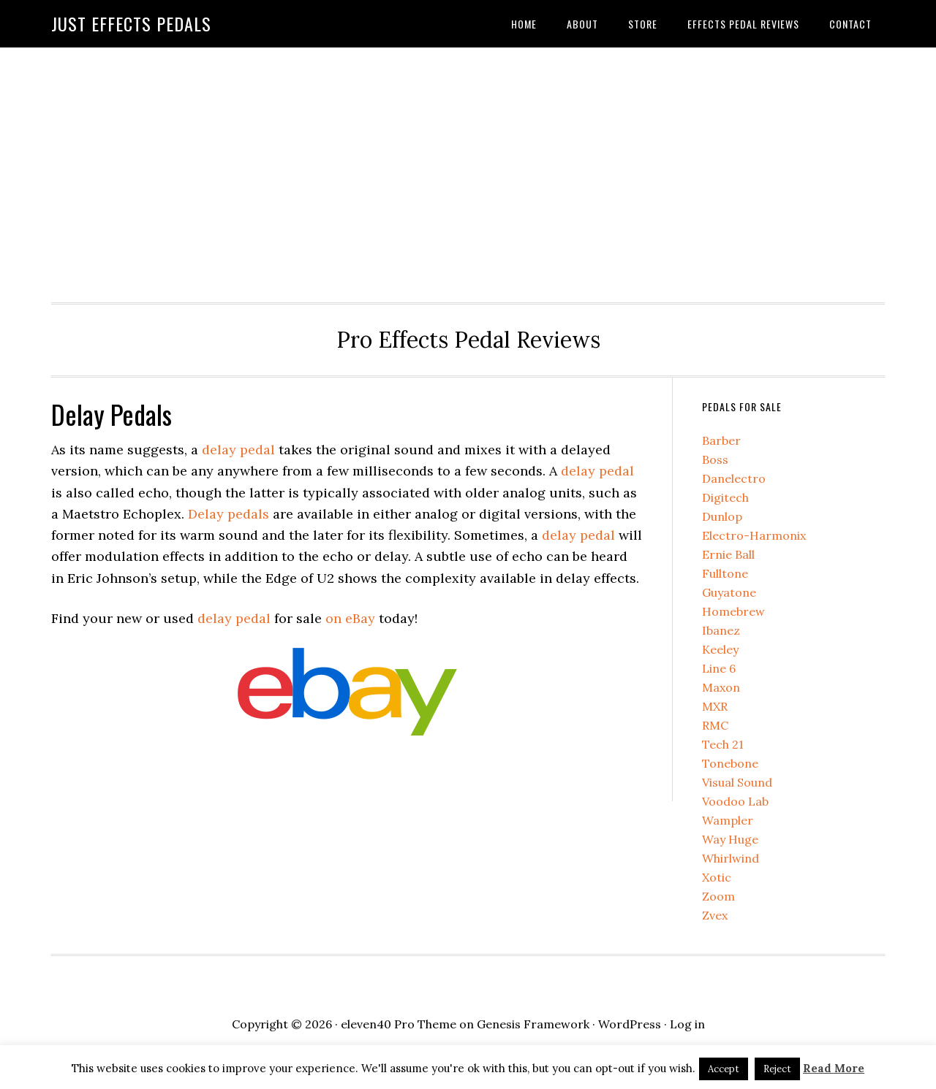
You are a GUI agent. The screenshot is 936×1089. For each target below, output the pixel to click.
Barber (721, 440)
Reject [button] (777, 1069)
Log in (687, 1024)
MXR (715, 706)
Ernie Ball (728, 554)
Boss (715, 459)
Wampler (727, 820)
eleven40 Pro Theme (398, 1024)
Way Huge (730, 839)
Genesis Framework (533, 1024)
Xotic (716, 877)
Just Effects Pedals (131, 23)
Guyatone (729, 592)
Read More (833, 1068)
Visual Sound (737, 782)
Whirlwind (730, 858)
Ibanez (721, 630)
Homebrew (733, 611)
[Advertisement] (468, 171)
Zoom (718, 896)
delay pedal (238, 449)
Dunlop (722, 516)
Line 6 (719, 668)
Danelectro (734, 478)
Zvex (715, 915)
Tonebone (730, 763)
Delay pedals (228, 513)
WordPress (629, 1024)
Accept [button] (723, 1069)
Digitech (725, 497)
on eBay (350, 618)
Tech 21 (723, 744)
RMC (715, 725)
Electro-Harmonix (754, 535)
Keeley (720, 649)
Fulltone (725, 573)
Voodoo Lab (735, 801)
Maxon (721, 687)
